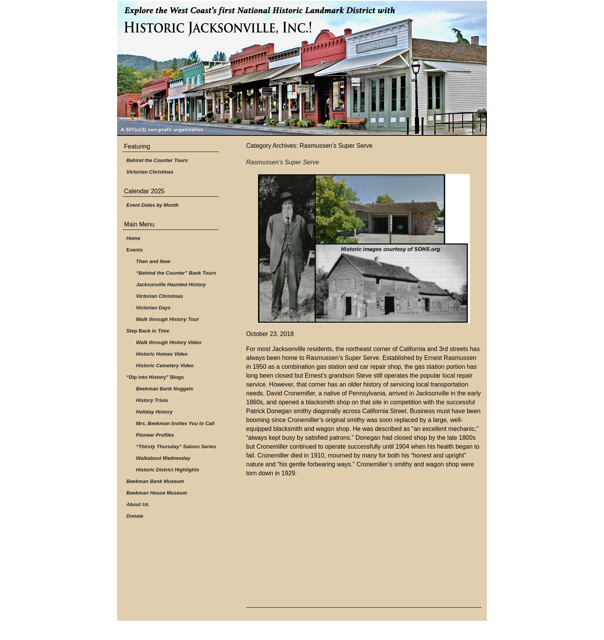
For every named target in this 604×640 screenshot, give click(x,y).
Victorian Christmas (149, 172)
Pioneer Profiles (155, 435)
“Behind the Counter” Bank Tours (176, 273)
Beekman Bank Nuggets (164, 389)
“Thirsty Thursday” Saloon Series (176, 446)
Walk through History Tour (167, 319)
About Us (137, 504)
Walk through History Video (168, 342)
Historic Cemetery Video (165, 365)
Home (133, 238)
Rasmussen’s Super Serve (282, 162)
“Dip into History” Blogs (155, 377)
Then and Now (153, 261)
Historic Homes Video (162, 354)
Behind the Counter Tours (157, 160)
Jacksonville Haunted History (171, 284)
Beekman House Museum (156, 493)
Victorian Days (153, 308)
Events (134, 250)
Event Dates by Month (152, 205)
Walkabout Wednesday (163, 458)
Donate (134, 516)
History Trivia (152, 400)
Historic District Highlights (167, 470)
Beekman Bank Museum (155, 481)
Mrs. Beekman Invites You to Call (175, 423)
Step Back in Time (147, 331)
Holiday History (154, 412)
